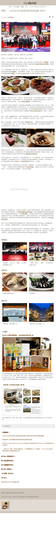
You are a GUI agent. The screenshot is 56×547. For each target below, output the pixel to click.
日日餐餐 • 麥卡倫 (7, 473)
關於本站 (3, 493)
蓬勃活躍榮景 (26, 101)
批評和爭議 (30, 167)
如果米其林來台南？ (9, 293)
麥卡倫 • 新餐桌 (6, 469)
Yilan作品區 (16, 6)
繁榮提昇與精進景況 (31, 154)
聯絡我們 (22, 493)
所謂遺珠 (32, 293)
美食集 (22, 6)
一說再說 (11, 116)
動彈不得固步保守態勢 (42, 64)
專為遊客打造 (28, 122)
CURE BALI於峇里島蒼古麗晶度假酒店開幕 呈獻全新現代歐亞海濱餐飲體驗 (23, 436)
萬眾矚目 (46, 62)
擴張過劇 (24, 214)
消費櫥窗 (6, 432)
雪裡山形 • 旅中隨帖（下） (11, 323)
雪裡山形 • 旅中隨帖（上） (38, 323)
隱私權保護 (10, 493)
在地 (17, 161)
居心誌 (3, 478)
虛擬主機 (16, 482)
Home (10, 6)
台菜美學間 (24, 161)
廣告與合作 (16, 493)
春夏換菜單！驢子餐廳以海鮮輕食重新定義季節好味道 (17, 439)
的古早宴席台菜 (35, 111)
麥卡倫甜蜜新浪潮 (7, 460)
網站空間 (3, 482)
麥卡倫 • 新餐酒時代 (7, 456)
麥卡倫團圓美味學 (7, 465)
